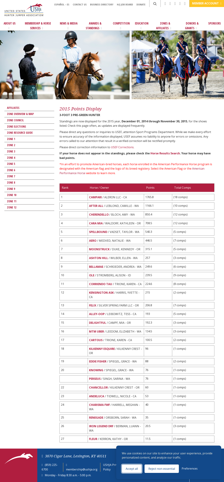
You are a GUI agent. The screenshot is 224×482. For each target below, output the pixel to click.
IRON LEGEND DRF (101, 426)
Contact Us (80, 4)
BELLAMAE (96, 267)
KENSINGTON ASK (101, 293)
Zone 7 (11, 176)
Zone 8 (11, 182)
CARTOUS (96, 340)
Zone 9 (11, 189)
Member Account (206, 3)
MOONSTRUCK (99, 249)
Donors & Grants (192, 25)
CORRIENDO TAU (100, 284)
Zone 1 (11, 139)
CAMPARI (95, 197)
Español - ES (61, 4)
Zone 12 (11, 207)
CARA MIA (96, 223)
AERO (92, 241)
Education (141, 25)
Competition (121, 25)
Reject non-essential (161, 469)
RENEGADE (96, 418)
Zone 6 (11, 170)
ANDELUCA (96, 396)
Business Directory (101, 4)
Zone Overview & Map (20, 114)
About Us (10, 25)
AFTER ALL (96, 206)
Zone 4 (11, 158)
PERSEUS (95, 379)
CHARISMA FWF (99, 405)
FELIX (92, 305)
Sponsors (214, 23)
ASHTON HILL (98, 258)
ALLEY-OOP (97, 314)
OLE (91, 275)
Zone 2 (11, 145)
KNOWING (96, 370)
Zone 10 (11, 195)
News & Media (69, 25)
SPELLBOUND (98, 232)
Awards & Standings (94, 25)
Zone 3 (11, 151)
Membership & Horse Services (38, 25)
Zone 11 (11, 201)
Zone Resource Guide (20, 133)
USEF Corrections (122, 147)
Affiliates (13, 108)
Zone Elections (16, 126)
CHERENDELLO (99, 214)
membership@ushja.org (81, 469)
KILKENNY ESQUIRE (102, 349)
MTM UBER (96, 331)
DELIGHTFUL (97, 323)
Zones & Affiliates (163, 25)
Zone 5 (11, 164)
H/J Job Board (125, 4)
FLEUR (93, 439)
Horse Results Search (165, 153)
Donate (140, 4)
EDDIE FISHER (97, 361)
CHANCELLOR (98, 387)
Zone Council (15, 120)
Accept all (132, 469)
